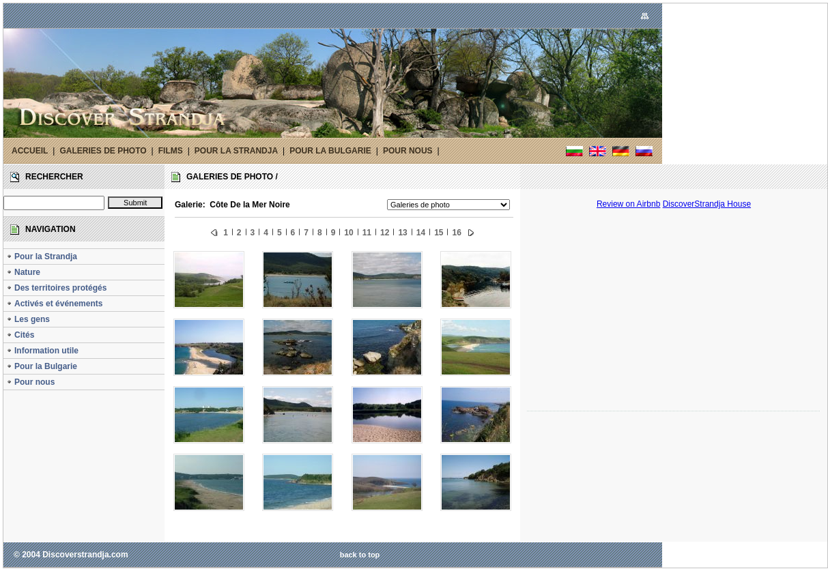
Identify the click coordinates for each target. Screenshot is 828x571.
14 (420, 232)
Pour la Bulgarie (41, 366)
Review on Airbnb (628, 204)
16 (456, 232)
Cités (20, 335)
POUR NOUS (408, 151)
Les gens (28, 319)
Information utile (42, 350)
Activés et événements (54, 303)
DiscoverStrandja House (707, 204)
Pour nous (30, 382)
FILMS (170, 151)
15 (438, 232)
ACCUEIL (30, 151)
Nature (23, 272)
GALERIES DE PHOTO (102, 151)
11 (366, 232)
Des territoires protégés (56, 288)
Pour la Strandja (41, 256)
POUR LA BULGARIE (330, 151)
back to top (360, 555)
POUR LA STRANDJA (236, 151)
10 (348, 232)
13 (402, 232)
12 (384, 232)
